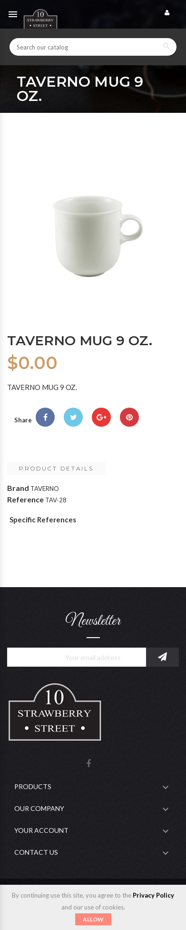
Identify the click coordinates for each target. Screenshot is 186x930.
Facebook (88, 764)
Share (45, 417)
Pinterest (129, 417)
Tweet (73, 417)
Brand (18, 487)
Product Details (56, 468)
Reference (25, 499)
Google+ (101, 417)
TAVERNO (44, 488)
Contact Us (36, 852)
